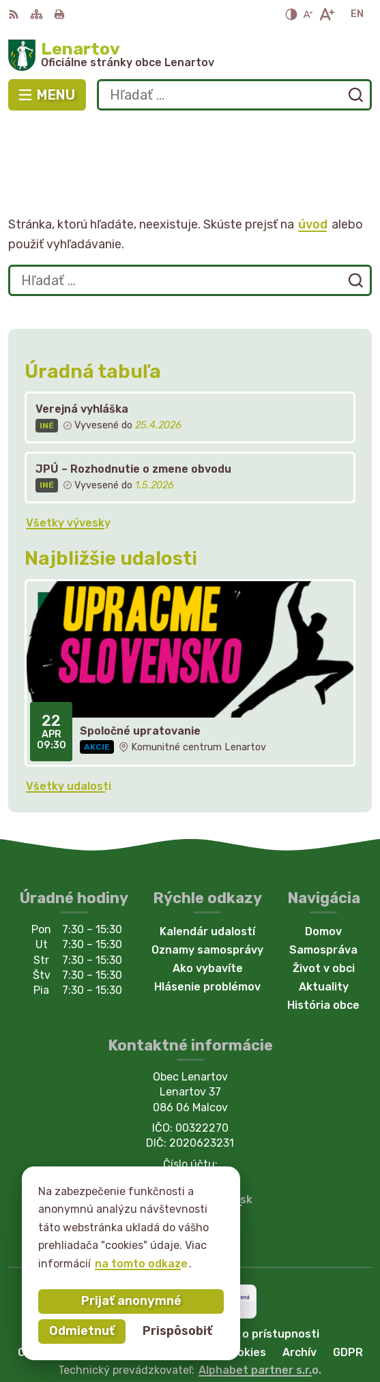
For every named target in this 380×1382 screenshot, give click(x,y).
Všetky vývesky (68, 462)
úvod (312, 163)
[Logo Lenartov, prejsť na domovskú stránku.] (190, 55)
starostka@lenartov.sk (190, 1139)
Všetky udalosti (68, 726)
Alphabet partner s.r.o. (260, 1309)
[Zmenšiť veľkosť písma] (307, 14)
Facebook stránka (190, 1154)
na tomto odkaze (141, 1263)
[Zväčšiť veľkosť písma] (326, 14)
